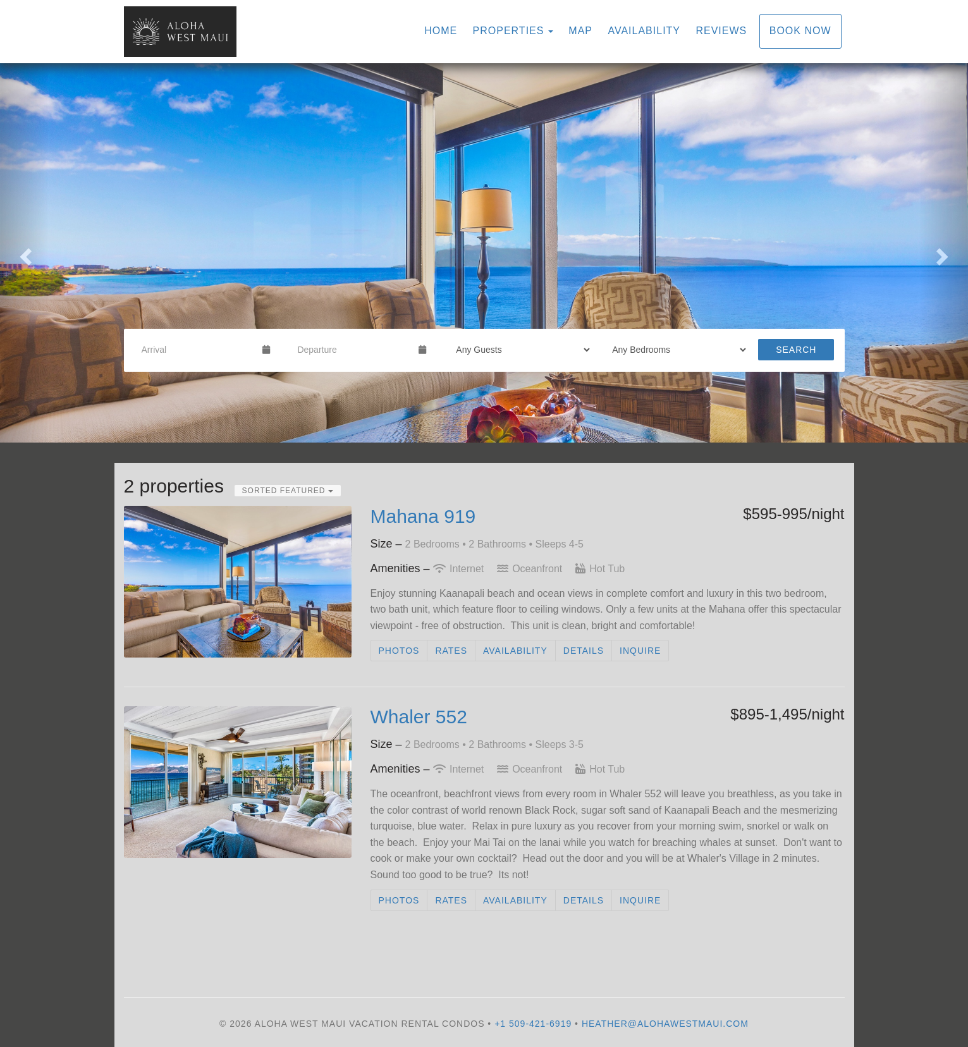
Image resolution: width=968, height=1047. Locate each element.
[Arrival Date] (197, 349)
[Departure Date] (352, 349)
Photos (399, 651)
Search (796, 350)
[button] (24, 253)
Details (583, 651)
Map (580, 30)
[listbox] (484, 253)
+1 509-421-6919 (533, 1024)
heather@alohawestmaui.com (665, 1024)
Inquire (640, 651)
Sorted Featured (287, 490)
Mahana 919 (423, 516)
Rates (451, 651)
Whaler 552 (419, 716)
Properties (508, 30)
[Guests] (519, 349)
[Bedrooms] (675, 349)
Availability (644, 30)
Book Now (800, 30)
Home (440, 30)
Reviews (721, 30)
